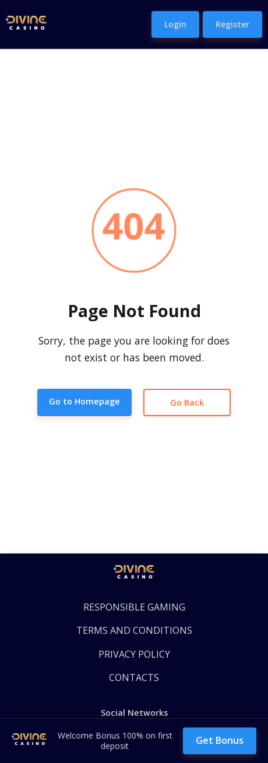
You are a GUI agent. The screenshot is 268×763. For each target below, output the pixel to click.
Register (232, 24)
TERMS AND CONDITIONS (134, 630)
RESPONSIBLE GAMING (134, 607)
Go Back (187, 402)
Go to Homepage (84, 401)
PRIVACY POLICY (134, 654)
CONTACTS (134, 677)
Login (175, 24)
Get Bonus (220, 740)
